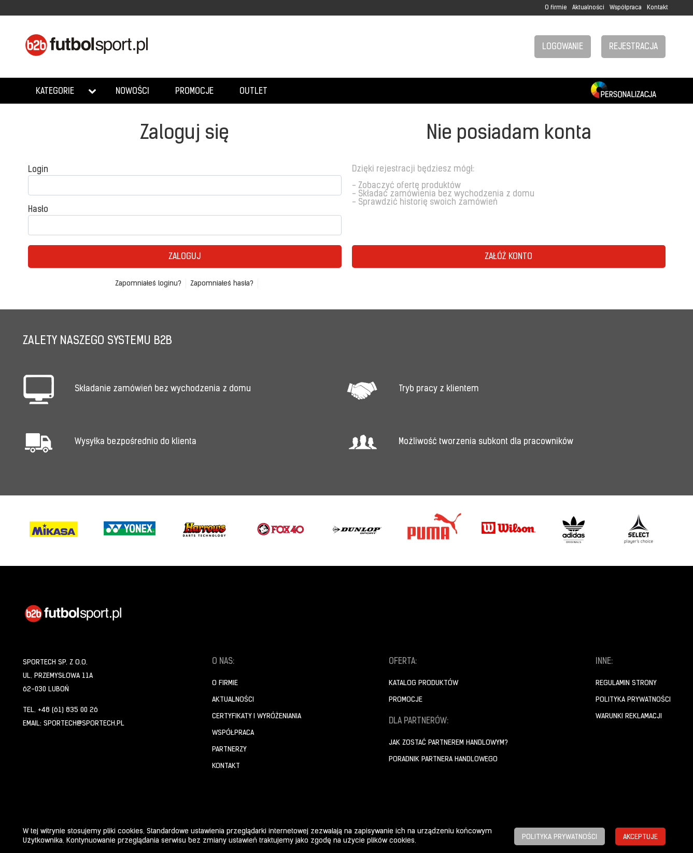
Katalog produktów (423, 683)
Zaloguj (184, 257)
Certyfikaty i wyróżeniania (256, 716)
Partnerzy (229, 750)
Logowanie (562, 47)
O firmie (556, 8)
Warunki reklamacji (629, 716)
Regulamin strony (626, 683)
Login (38, 170)
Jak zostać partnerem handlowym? (448, 743)
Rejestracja (633, 47)
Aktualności (588, 8)
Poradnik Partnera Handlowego (443, 759)
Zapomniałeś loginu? (148, 284)
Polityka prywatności (633, 700)
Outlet (253, 92)
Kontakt (657, 8)
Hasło (38, 210)
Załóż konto (508, 257)
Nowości (132, 92)
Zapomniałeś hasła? (221, 284)
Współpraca (626, 8)
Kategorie (55, 92)
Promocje (194, 92)
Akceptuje (640, 837)
